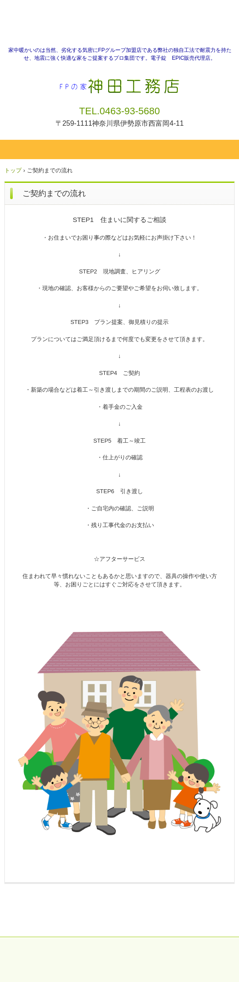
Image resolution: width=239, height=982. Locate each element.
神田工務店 (119, 83)
